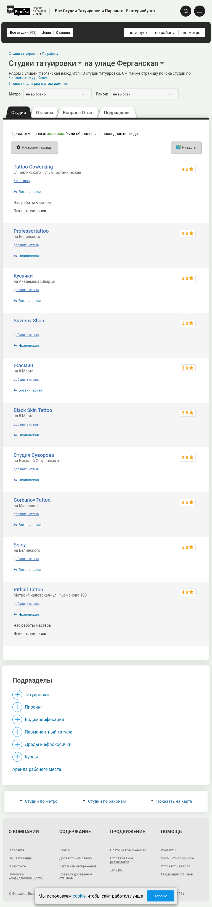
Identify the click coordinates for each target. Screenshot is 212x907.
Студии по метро (38, 801)
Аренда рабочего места (36, 769)
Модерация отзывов (177, 874)
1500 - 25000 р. (184, 202)
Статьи (64, 850)
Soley (20, 545)
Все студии (23, 32)
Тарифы (116, 870)
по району (164, 32)
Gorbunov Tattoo (32, 500)
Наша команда (20, 858)
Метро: (15, 94)
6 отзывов (22, 181)
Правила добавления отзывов (75, 876)
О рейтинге (17, 866)
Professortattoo (31, 231)
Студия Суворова (34, 455)
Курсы (31, 757)
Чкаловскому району (28, 78)
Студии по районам (104, 801)
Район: (102, 94)
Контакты (168, 850)
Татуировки (37, 694)
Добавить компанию (75, 858)
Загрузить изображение (78, 866)
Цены (46, 32)
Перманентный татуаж (48, 732)
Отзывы (63, 32)
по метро (191, 32)
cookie (79, 896)
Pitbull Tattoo (28, 589)
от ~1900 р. (188, 211)
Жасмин (23, 365)
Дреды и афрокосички (48, 744)
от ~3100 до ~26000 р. (178, 625)
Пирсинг (33, 707)
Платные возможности (128, 850)
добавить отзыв (26, 245)
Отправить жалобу (175, 866)
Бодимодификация (44, 719)
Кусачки (23, 276)
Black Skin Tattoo (33, 410)
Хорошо (160, 896)
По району (50, 54)
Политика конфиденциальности (26, 876)
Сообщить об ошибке (177, 858)
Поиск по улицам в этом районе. (38, 83)
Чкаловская (28, 256)
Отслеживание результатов (121, 860)
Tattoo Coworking (33, 167)
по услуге (138, 32)
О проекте (16, 850)
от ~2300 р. (188, 633)
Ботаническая (30, 192)
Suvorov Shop (29, 320)
